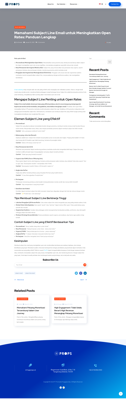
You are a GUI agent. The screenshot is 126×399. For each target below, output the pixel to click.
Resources (73, 4)
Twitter (76, 274)
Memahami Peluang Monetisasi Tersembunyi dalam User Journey (31, 311)
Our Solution (61, 4)
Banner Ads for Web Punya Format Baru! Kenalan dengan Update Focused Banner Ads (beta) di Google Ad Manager (100, 89)
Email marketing (18, 90)
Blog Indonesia (20, 27)
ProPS (46, 250)
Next (83, 280)
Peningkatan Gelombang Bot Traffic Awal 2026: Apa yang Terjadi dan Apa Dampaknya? (99, 97)
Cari (90, 59)
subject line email (30, 273)
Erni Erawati (18, 42)
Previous (19, 280)
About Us (51, 4)
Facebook (80, 274)
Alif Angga (58, 304)
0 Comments (40, 42)
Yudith (19, 304)
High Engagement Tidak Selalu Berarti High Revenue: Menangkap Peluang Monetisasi (68, 311)
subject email (18, 273)
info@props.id (30, 371)
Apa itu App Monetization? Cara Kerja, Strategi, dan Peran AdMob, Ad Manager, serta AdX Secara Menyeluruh (100, 104)
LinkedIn (85, 274)
